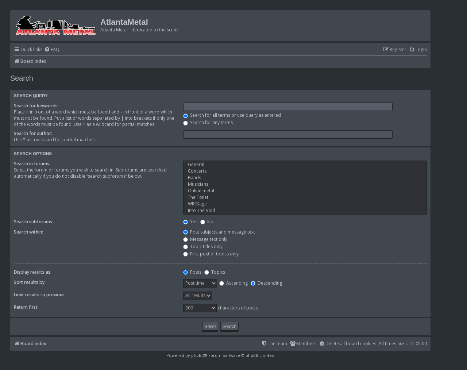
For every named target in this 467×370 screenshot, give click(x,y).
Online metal (305, 191)
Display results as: (32, 272)
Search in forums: (32, 164)
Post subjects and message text (219, 232)
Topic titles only (203, 246)
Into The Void (305, 210)
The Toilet (305, 197)
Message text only (205, 239)
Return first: (26, 307)
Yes (190, 222)
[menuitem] (51, 50)
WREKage (305, 204)
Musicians (305, 184)
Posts (192, 272)
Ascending (233, 283)
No (206, 222)
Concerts (305, 171)
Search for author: (33, 133)
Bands (305, 177)
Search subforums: (33, 222)
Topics (214, 272)
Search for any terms (208, 122)
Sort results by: (30, 282)
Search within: (28, 232)
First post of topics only (211, 254)
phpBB (197, 355)
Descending (266, 283)
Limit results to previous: (40, 295)
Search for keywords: (36, 106)
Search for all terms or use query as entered (232, 115)
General (305, 164)
